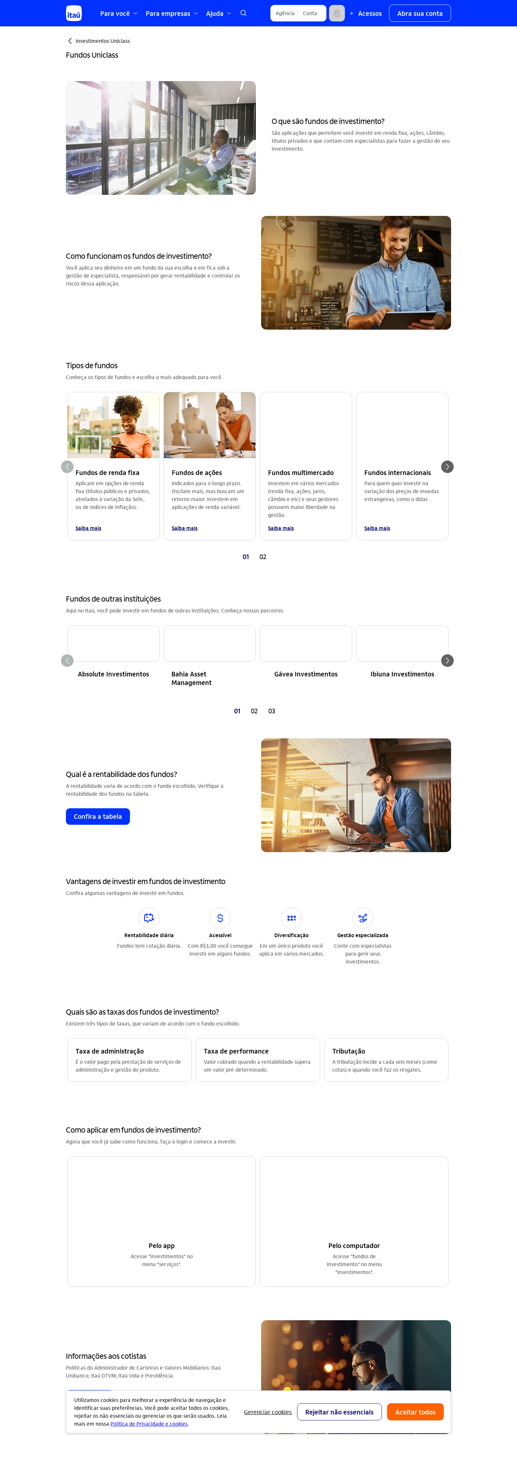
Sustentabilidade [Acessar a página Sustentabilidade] (182, 1242)
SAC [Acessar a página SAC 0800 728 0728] (359, 1200)
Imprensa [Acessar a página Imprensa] (173, 1231)
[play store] (379, 1334)
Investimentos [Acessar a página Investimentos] (82, 1242)
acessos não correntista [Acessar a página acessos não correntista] (286, 1242)
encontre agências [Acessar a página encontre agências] (280, 1221)
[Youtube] (378, 1279)
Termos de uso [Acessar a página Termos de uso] (179, 1273)
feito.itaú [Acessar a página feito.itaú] (173, 1210)
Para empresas (276, 1295)
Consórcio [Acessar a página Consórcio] (77, 1221)
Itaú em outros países (385, 1244)
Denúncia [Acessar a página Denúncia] (366, 1221)
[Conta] (310, 13)
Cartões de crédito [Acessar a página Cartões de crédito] (88, 1210)
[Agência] (285, 13)
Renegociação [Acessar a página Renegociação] (82, 1252)
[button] (420, 13)
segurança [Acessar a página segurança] (270, 1231)
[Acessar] (337, 13)
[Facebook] (394, 1279)
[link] (243, 13)
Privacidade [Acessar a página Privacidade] (176, 1284)
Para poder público (280, 1306)
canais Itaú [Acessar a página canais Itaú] (271, 1210)
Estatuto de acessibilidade (201, 1295)
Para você (270, 1285)
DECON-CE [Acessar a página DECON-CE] (271, 1252)
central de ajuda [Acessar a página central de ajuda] (277, 1200)
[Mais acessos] (365, 13)
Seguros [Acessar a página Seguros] (75, 1231)
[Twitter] (410, 1279)
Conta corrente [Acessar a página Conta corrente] (84, 1200)
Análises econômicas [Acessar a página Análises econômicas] (186, 1263)
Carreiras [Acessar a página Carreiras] (173, 1221)
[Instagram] (363, 1279)
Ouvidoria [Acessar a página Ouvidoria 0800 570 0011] (366, 1210)
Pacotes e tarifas (278, 1316)
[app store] (379, 1315)
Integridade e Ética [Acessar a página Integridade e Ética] (184, 1252)
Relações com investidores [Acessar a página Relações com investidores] (193, 1200)
